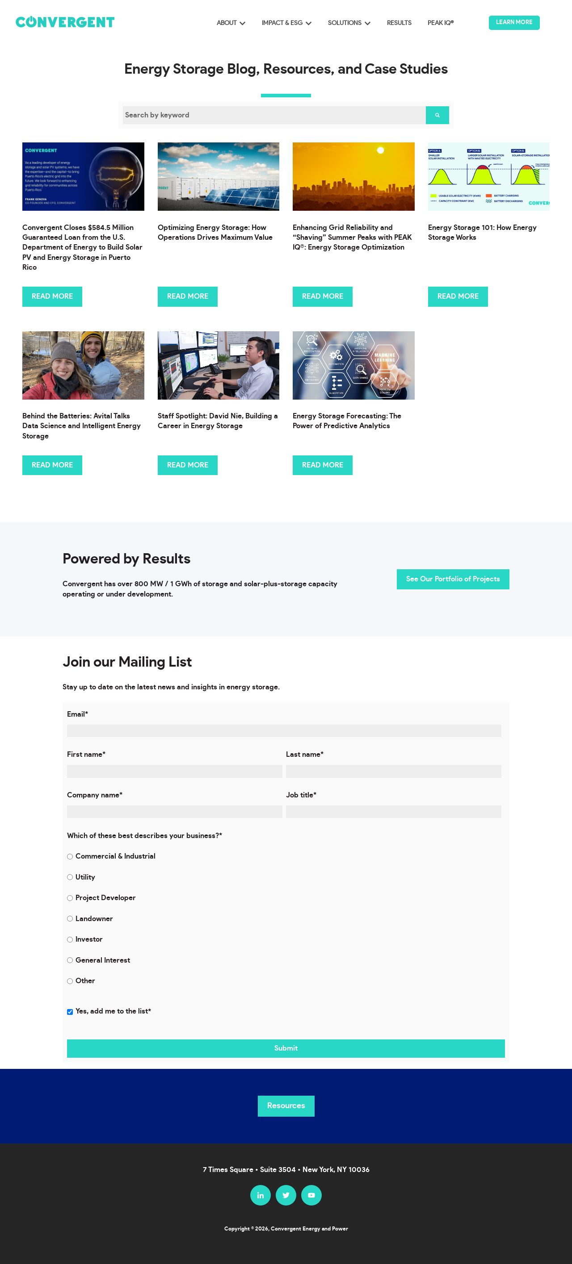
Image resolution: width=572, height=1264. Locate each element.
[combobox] (274, 115)
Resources (286, 1106)
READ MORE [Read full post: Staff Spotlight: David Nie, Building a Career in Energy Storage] (187, 465)
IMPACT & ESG (282, 23)
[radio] (284, 856)
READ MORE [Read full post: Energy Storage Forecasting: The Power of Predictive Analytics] (322, 465)
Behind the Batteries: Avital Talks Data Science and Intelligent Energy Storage (81, 426)
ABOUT (227, 23)
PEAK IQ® (441, 23)
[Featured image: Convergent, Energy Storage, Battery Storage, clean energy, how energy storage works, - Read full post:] (489, 176)
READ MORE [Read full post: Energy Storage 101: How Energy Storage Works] (458, 296)
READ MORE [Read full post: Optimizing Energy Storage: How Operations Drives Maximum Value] (187, 296)
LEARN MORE (514, 22)
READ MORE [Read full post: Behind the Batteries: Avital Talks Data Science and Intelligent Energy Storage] (52, 465)
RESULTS (399, 23)
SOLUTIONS (345, 23)
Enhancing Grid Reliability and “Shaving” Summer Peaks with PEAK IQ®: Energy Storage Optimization (352, 237)
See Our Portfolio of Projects (453, 579)
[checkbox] (284, 918)
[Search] (437, 115)
